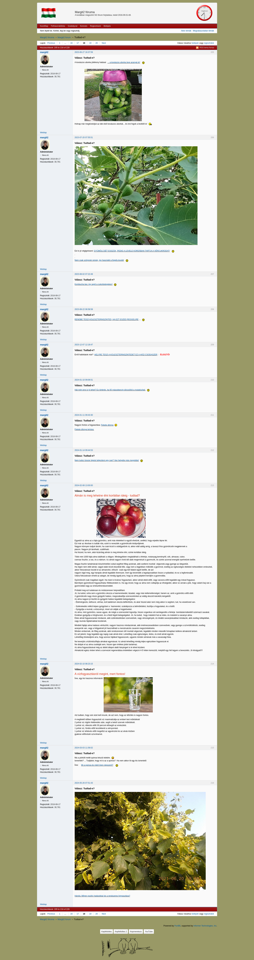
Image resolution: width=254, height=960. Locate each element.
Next (104, 43)
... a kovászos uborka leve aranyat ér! (123, 62)
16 (71, 43)
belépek (195, 43)
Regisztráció (95, 26)
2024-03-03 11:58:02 (84, 748)
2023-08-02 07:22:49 (84, 274)
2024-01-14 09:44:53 (84, 450)
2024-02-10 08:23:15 (84, 664)
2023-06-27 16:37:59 (84, 52)
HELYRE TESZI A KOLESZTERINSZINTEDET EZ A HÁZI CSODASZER (125, 354)
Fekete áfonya (107, 425)
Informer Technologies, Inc (205, 926)
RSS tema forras (207, 47)
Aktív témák (186, 31)
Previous (51, 43)
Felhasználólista (58, 26)
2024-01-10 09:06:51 (84, 380)
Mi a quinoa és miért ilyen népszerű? (97, 765)
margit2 (44, 52)
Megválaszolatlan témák (203, 31)
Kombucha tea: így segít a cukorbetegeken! (94, 284)
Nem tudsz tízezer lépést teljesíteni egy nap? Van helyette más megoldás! (107, 460)
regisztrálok (209, 43)
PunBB (177, 926)
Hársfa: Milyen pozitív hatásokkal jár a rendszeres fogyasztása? (102, 896)
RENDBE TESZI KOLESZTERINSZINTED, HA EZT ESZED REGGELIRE (107, 319)
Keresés (83, 26)
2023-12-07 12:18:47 (84, 345)
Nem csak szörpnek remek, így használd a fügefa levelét (99, 260)
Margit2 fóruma (85, 12)
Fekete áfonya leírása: (84, 429)
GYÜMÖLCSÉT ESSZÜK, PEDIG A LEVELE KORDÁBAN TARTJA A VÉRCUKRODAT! (132, 251)
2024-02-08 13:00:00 (84, 485)
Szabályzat (72, 26)
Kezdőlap (44, 26)
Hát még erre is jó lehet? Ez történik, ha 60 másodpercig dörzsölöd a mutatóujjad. (110, 390)
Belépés (107, 26)
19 (90, 43)
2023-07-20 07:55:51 (84, 137)
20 (96, 43)
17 (78, 43)
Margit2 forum (64, 37)
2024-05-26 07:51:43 (84, 783)
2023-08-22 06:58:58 (84, 309)
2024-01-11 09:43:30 (84, 415)
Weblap (43, 132)
